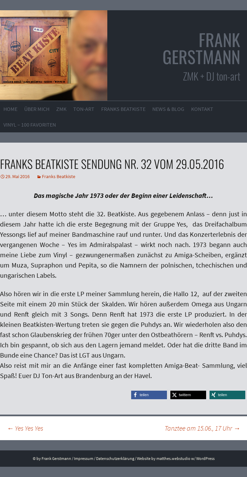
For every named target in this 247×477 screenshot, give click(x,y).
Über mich (36, 108)
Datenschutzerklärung (115, 458)
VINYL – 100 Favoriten (29, 124)
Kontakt (202, 108)
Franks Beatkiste (123, 108)
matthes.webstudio (173, 458)
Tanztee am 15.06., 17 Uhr (202, 428)
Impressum (83, 458)
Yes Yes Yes (25, 428)
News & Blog (168, 108)
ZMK (61, 108)
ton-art (83, 108)
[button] (149, 395)
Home (10, 108)
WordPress (205, 458)
